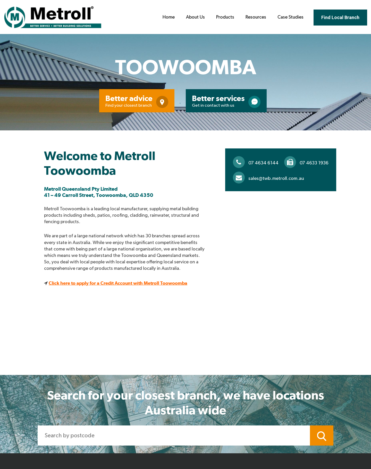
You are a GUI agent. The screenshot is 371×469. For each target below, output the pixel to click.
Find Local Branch (340, 17)
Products (225, 17)
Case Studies (290, 17)
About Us (195, 17)
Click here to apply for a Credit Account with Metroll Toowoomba (118, 283)
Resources (256, 17)
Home (169, 17)
